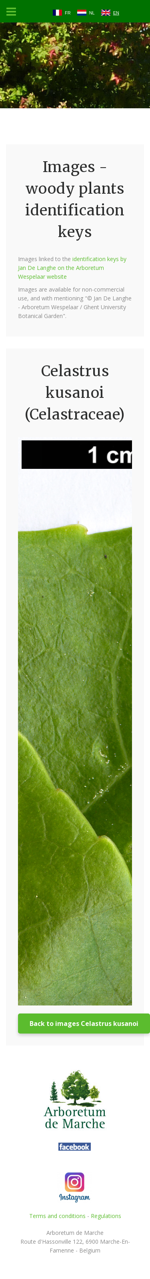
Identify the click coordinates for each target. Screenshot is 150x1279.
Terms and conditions (57, 1216)
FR (68, 12)
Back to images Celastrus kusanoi (84, 1023)
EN (116, 12)
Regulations (106, 1216)
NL (92, 12)
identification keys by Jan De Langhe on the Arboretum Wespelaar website (72, 267)
